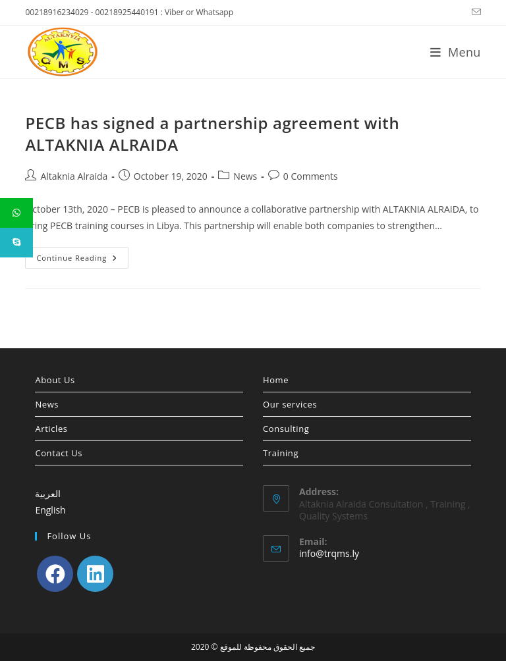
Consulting (286, 429)
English (50, 510)
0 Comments (310, 176)
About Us (54, 380)
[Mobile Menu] (455, 52)
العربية (48, 493)
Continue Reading (82, 260)
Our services (290, 404)
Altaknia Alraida (73, 176)
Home (276, 380)
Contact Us (58, 453)
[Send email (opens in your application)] (474, 12)
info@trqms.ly (329, 553)
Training (280, 453)
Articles (51, 429)
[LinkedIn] (95, 574)
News (245, 176)
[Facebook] (55, 574)
